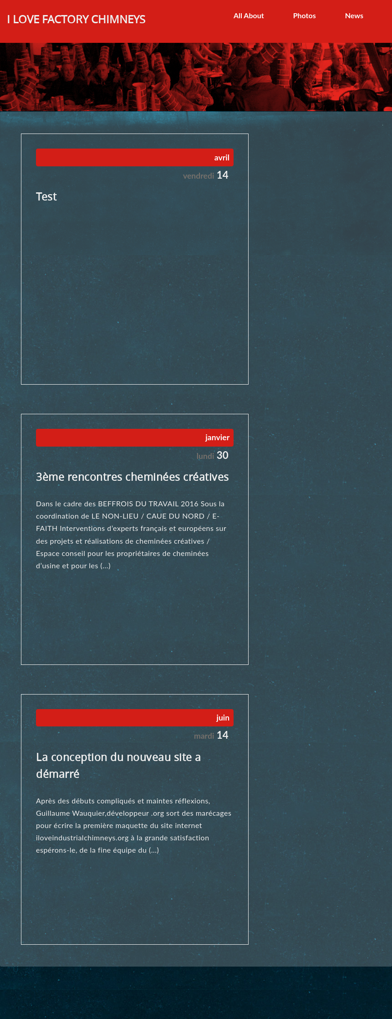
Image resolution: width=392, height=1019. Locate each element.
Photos (304, 15)
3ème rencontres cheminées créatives (132, 477)
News (354, 15)
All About (249, 15)
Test (46, 197)
